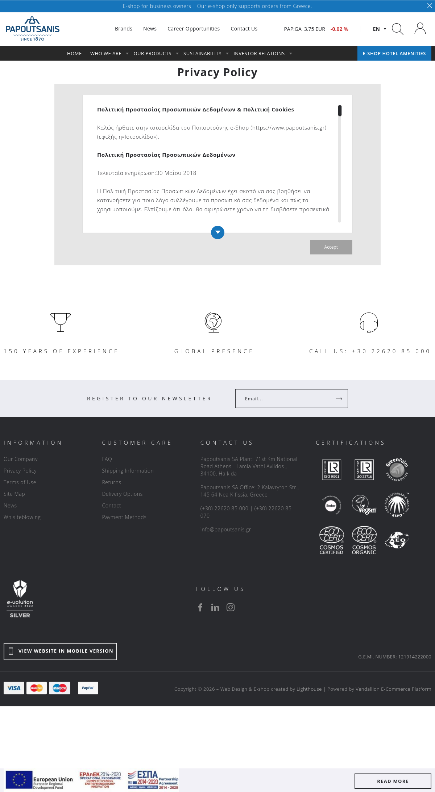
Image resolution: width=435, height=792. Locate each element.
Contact (111, 505)
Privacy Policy (20, 470)
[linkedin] (215, 607)
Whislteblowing (22, 517)
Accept (331, 247)
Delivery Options (122, 493)
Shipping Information (128, 470)
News (10, 505)
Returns (111, 482)
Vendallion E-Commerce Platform (393, 689)
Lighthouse (309, 689)
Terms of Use (20, 482)
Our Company (21, 459)
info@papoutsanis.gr (225, 529)
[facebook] (200, 607)
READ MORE (393, 781)
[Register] (340, 398)
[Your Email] (286, 398)
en (376, 28)
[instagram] (231, 607)
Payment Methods (124, 517)
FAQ (107, 459)
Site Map (14, 493)
